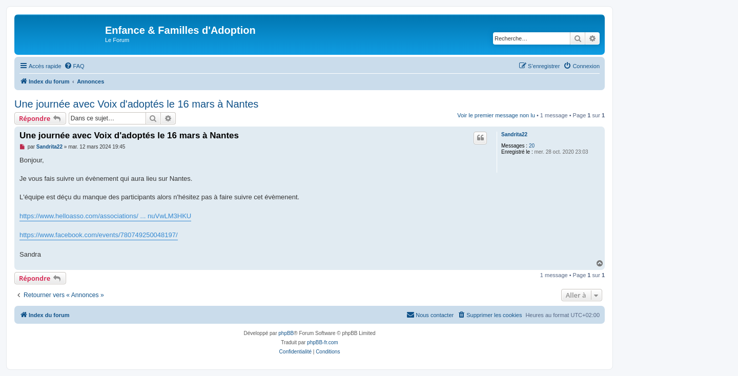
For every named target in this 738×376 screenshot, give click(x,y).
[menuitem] (74, 66)
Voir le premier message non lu (496, 115)
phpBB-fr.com (322, 342)
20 (532, 146)
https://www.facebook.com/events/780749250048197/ (98, 235)
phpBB (286, 333)
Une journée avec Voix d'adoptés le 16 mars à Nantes (136, 104)
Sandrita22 (514, 134)
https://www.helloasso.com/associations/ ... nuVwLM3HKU (105, 216)
